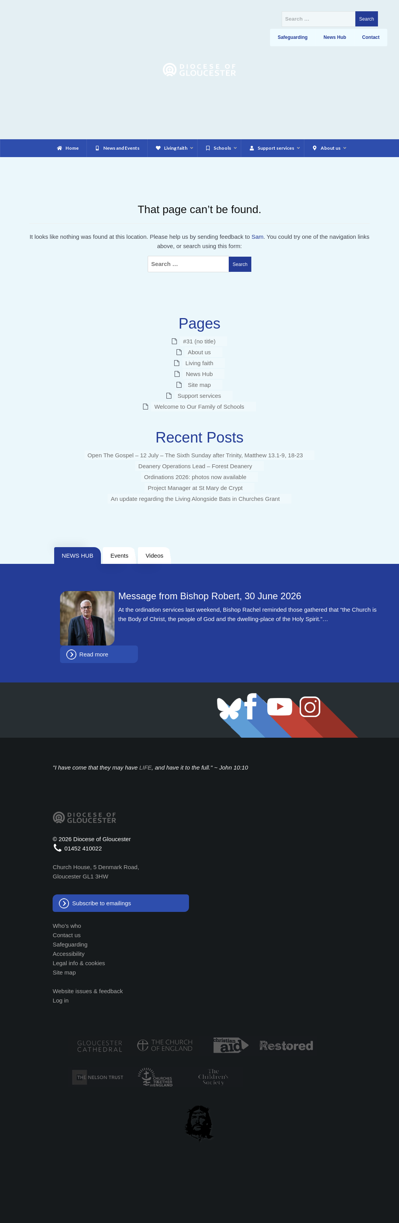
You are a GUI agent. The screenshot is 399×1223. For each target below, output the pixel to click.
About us (199, 352)
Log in (61, 1000)
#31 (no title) (199, 341)
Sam (257, 236)
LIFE (145, 767)
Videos (155, 555)
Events (120, 555)
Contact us (67, 935)
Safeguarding (70, 944)
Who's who (67, 925)
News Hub (199, 374)
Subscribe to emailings (101, 903)
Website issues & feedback (88, 991)
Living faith (199, 363)
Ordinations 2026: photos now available (195, 477)
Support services (199, 395)
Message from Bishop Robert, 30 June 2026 (210, 596)
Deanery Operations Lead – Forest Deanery (195, 466)
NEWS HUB (78, 555)
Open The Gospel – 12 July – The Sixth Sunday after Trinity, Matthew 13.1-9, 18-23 (195, 455)
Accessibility (69, 953)
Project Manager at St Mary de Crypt (195, 488)
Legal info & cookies (79, 963)
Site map (199, 384)
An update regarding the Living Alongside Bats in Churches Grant (195, 498)
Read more (93, 654)
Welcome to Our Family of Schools (199, 406)
